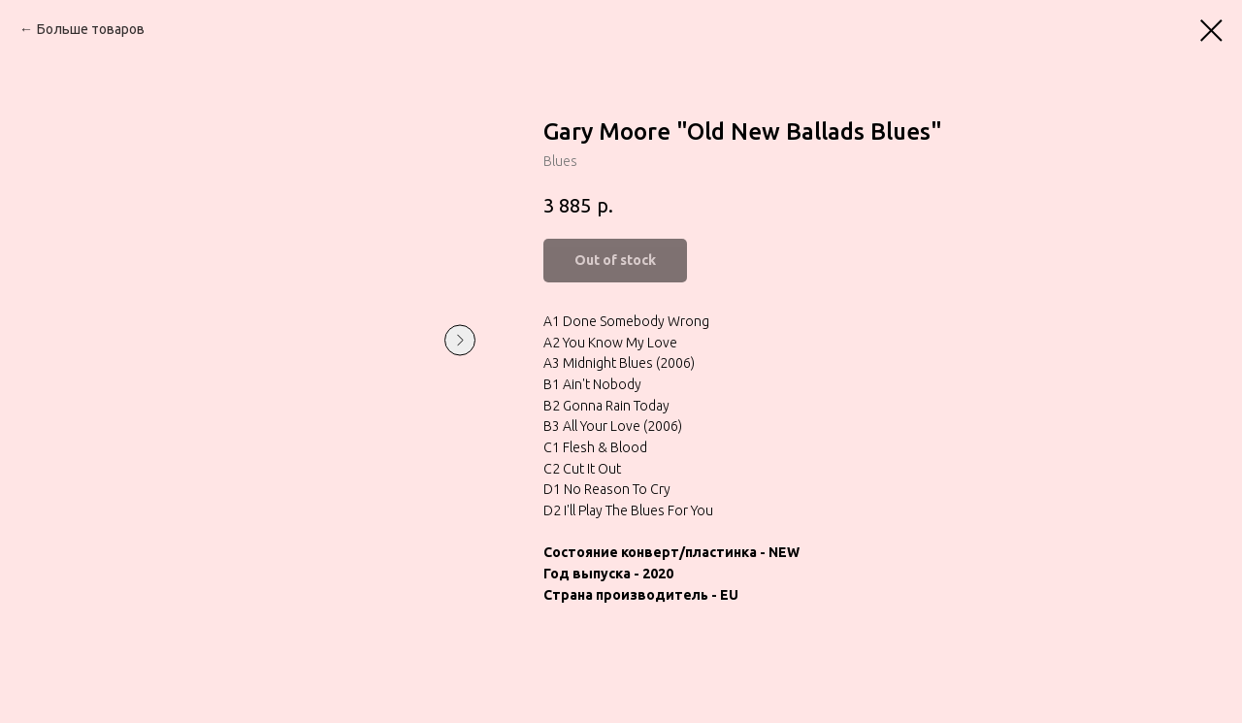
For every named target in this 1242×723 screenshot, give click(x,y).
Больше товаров (91, 29)
